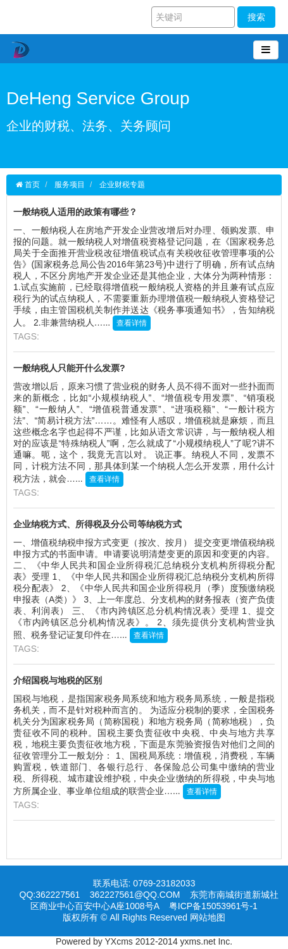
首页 (31, 184)
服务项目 (69, 184)
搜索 (256, 17)
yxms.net (198, 941)
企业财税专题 (122, 184)
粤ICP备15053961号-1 (213, 908)
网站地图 (207, 920)
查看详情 (131, 323)
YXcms (119, 941)
